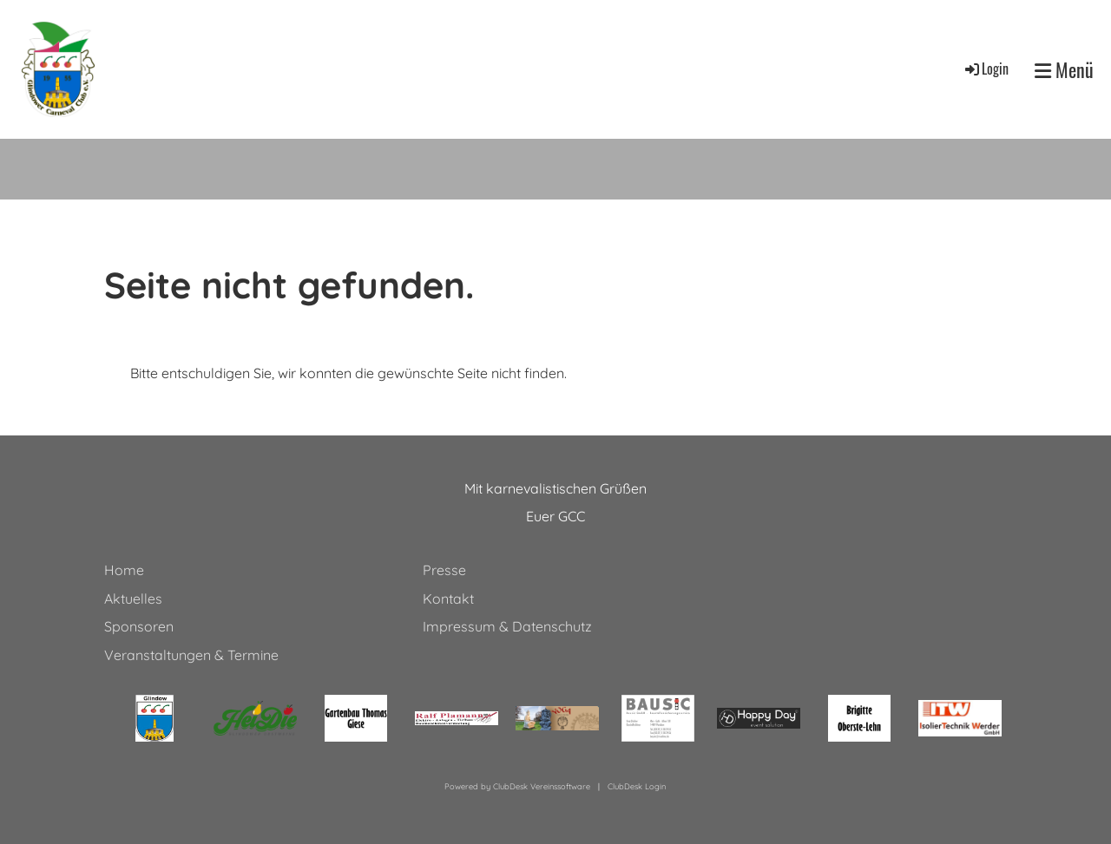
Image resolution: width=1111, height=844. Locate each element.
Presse (444, 570)
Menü (1064, 69)
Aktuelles (133, 598)
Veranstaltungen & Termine (191, 655)
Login (986, 68)
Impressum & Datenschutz (507, 626)
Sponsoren (139, 626)
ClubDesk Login (637, 786)
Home (124, 570)
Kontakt (448, 598)
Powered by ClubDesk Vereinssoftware (517, 786)
